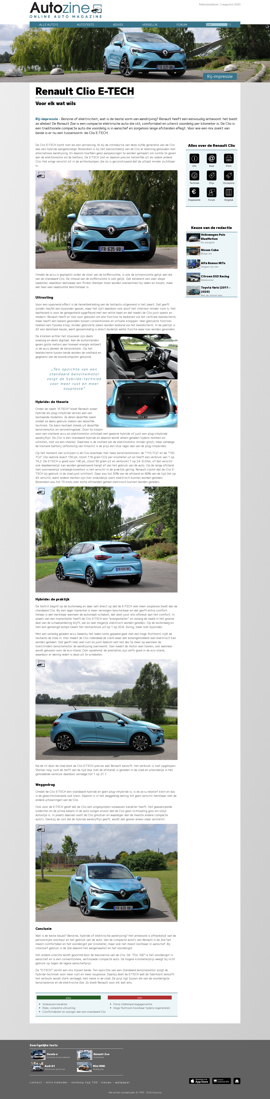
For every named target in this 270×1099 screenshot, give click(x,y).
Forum (181, 24)
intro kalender (57, 1082)
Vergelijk (150, 24)
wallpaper (122, 1082)
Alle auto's (48, 24)
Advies (118, 24)
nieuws (106, 1082)
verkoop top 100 (84, 1082)
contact (36, 1082)
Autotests (85, 24)
